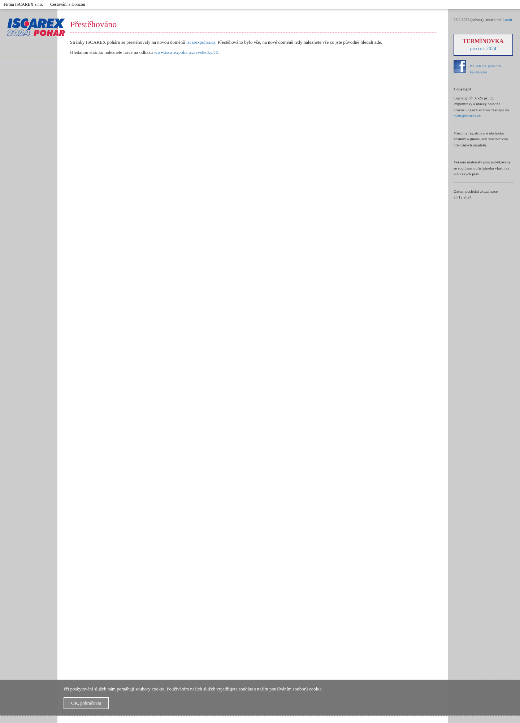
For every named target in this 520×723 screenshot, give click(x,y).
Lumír (507, 19)
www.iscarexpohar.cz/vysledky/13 (186, 52)
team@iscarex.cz (467, 116)
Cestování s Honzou (67, 4)
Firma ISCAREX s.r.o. (23, 4)
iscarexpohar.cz (200, 42)
